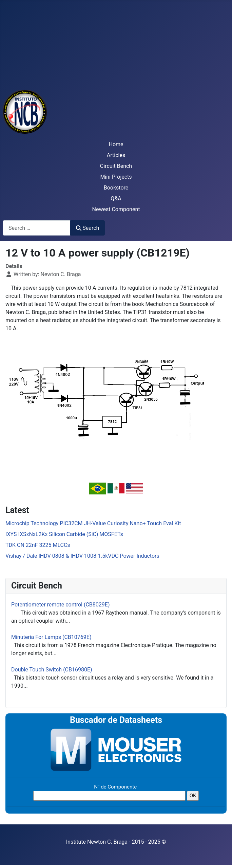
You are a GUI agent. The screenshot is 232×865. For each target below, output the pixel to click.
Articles (116, 155)
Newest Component (116, 209)
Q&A (116, 198)
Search (87, 228)
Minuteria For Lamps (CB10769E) (51, 637)
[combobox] (37, 228)
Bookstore (116, 187)
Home (116, 144)
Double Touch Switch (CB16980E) (51, 669)
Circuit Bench (116, 166)
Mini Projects (116, 177)
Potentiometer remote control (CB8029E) (60, 604)
